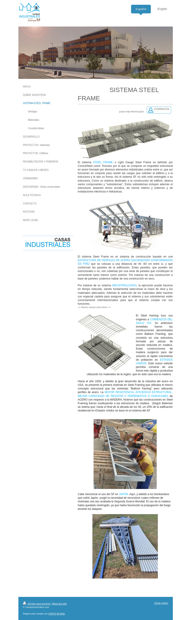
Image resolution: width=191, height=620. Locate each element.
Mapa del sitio (59, 603)
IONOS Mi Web (56, 613)
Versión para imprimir (37, 603)
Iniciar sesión (161, 603)
